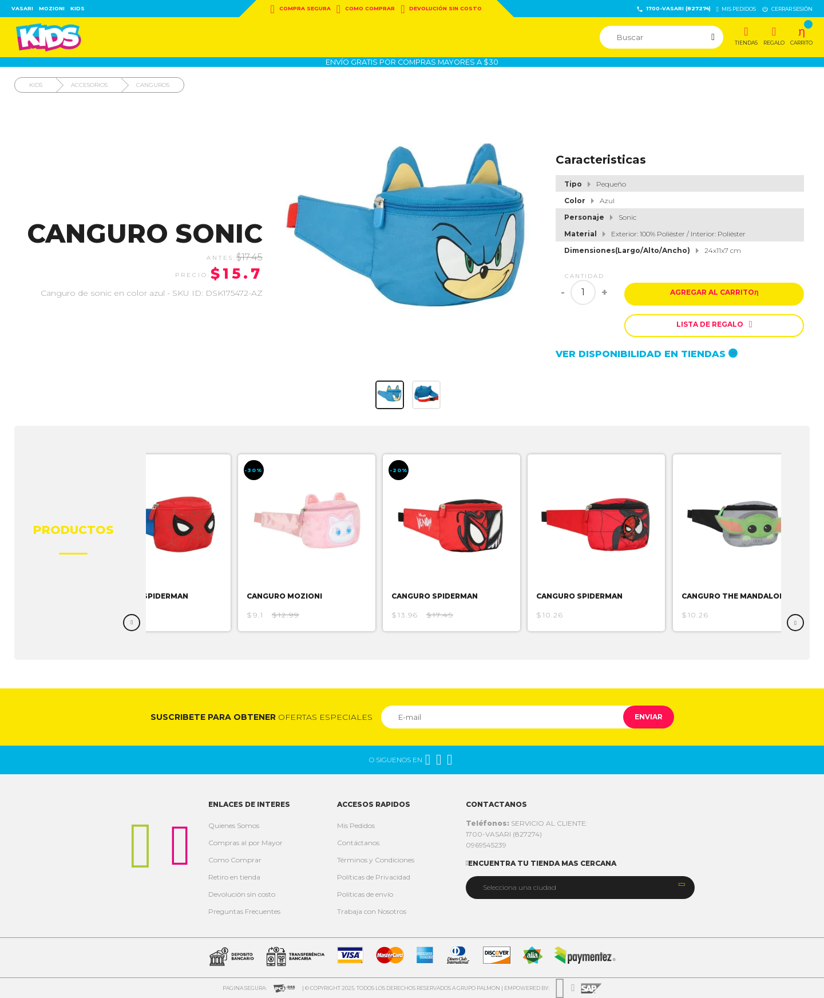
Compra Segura (301, 9)
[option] (179, 542)
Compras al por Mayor (245, 842)
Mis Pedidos (356, 825)
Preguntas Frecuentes (244, 911)
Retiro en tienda (234, 877)
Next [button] (795, 622)
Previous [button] (131, 622)
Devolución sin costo (441, 9)
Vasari (22, 8)
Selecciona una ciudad (519, 887)
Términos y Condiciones (375, 860)
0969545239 (486, 845)
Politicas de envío (365, 894)
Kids (77, 8)
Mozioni (52, 8)
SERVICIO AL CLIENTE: (527, 823)
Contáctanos (358, 842)
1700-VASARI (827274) (673, 9)
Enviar (643, 716)
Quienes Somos (233, 825)
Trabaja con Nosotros (371, 911)
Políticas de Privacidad (373, 877)
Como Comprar (365, 9)
